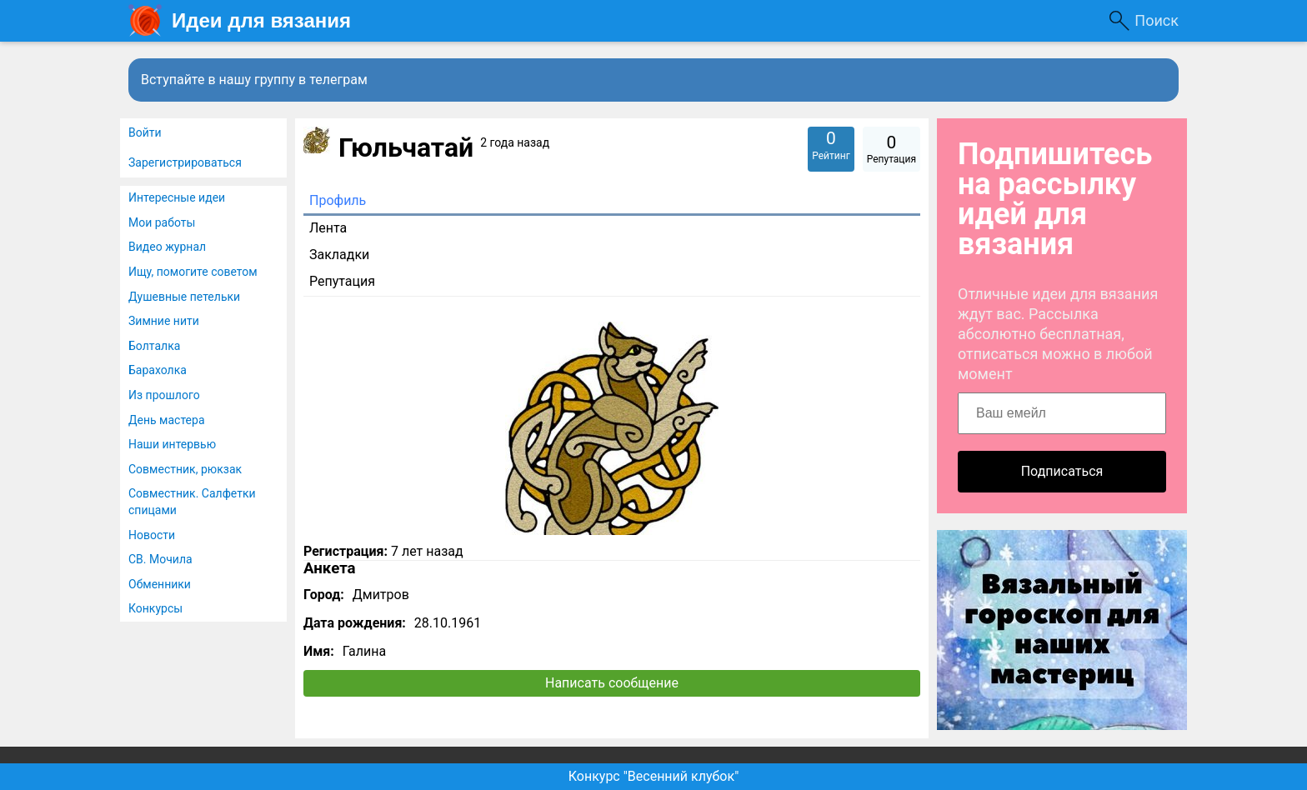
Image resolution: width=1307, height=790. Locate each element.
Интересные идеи (176, 197)
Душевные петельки (184, 296)
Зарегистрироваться (185, 162)
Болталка (154, 345)
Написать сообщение (612, 683)
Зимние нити (163, 321)
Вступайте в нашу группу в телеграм (254, 80)
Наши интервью (172, 444)
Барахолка (157, 370)
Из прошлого (164, 395)
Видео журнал (167, 246)
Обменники (159, 584)
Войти (145, 132)
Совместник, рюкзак (185, 469)
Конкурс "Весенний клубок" (653, 776)
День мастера (166, 420)
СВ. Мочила (160, 559)
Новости (151, 535)
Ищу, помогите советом (193, 271)
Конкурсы (155, 608)
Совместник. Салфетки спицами (192, 502)
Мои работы (161, 222)
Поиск (1156, 20)
